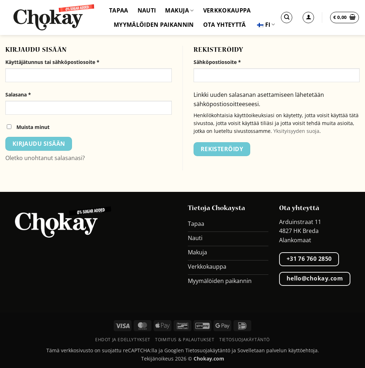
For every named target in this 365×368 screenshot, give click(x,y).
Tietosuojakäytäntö (244, 340)
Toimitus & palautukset (184, 340)
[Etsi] (286, 17)
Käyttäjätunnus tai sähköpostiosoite (64, 61)
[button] (344, 17)
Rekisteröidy (222, 149)
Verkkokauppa (227, 10)
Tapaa (118, 10)
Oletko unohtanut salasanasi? (45, 158)
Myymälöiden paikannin (154, 25)
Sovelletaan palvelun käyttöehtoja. (278, 350)
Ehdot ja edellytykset (122, 340)
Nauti (147, 10)
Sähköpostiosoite (229, 61)
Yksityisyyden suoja (296, 131)
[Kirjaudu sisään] (308, 17)
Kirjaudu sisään (38, 144)
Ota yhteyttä (224, 25)
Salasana (30, 94)
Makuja (179, 10)
